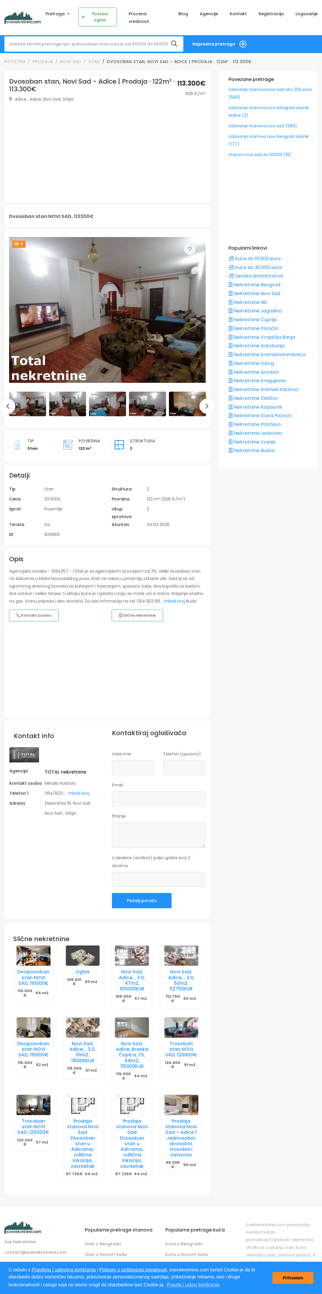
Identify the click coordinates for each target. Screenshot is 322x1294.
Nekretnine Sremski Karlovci (263, 389)
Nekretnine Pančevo (255, 424)
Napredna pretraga (213, 44)
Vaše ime (121, 754)
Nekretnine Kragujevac (257, 380)
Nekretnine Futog (251, 363)
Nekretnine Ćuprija (253, 319)
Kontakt (238, 14)
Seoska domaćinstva (256, 276)
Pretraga (56, 14)
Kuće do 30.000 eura (255, 267)
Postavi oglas (95, 17)
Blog (183, 14)
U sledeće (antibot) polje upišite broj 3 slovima (151, 861)
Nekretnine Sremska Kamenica (267, 354)
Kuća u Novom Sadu (186, 1254)
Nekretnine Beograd (254, 284)
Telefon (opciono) (182, 754)
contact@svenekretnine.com (35, 1252)
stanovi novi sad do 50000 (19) (260, 155)
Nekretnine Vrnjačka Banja (262, 337)
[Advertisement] (107, 156)
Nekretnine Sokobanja (257, 345)
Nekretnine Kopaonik (255, 407)
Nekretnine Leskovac (255, 433)
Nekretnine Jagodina (255, 310)
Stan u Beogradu (103, 1244)
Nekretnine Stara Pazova (260, 415)
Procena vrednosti (139, 17)
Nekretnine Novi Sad (254, 293)
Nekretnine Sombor (254, 372)
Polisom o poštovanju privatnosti (133, 1269)
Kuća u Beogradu (183, 1244)
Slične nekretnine (137, 615)
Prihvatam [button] (293, 1278)
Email (117, 785)
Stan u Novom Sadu (106, 1254)
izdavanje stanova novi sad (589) (263, 126)
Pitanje (119, 816)
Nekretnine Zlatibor (254, 398)
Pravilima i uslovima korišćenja (64, 1269)
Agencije (209, 14)
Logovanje (307, 14)
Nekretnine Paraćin (253, 328)
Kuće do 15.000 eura (255, 258)
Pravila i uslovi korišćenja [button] (193, 1284)
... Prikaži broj (172, 601)
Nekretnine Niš (248, 302)
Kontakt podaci (33, 615)
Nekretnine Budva (252, 450)
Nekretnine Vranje (252, 442)
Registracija (271, 14)
